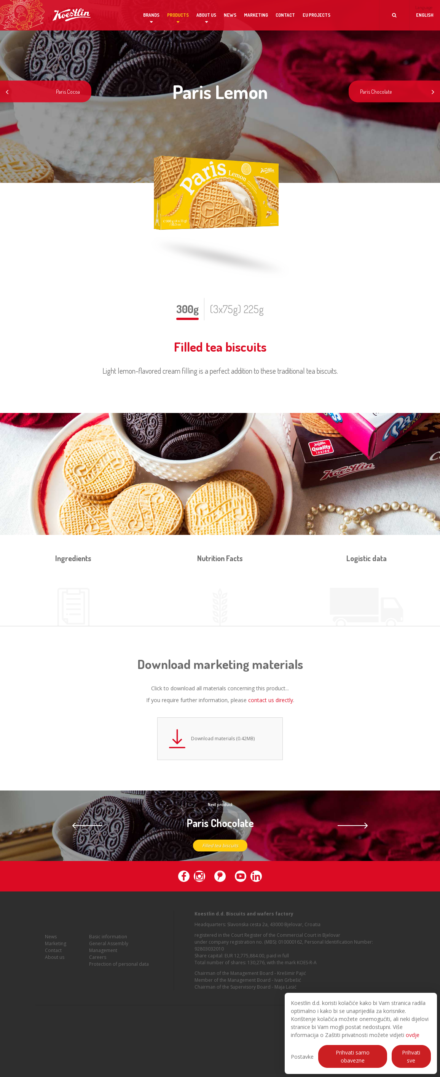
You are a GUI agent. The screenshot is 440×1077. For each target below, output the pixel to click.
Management (103, 955)
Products (178, 15)
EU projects (316, 15)
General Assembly (108, 948)
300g (187, 309)
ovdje (412, 1035)
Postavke (302, 1056)
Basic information (108, 941)
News (230, 15)
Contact (285, 15)
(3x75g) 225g (237, 309)
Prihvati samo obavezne (353, 1056)
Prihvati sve (411, 1056)
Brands (151, 15)
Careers (97, 962)
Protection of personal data (119, 969)
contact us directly (270, 700)
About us (206, 15)
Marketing (256, 15)
